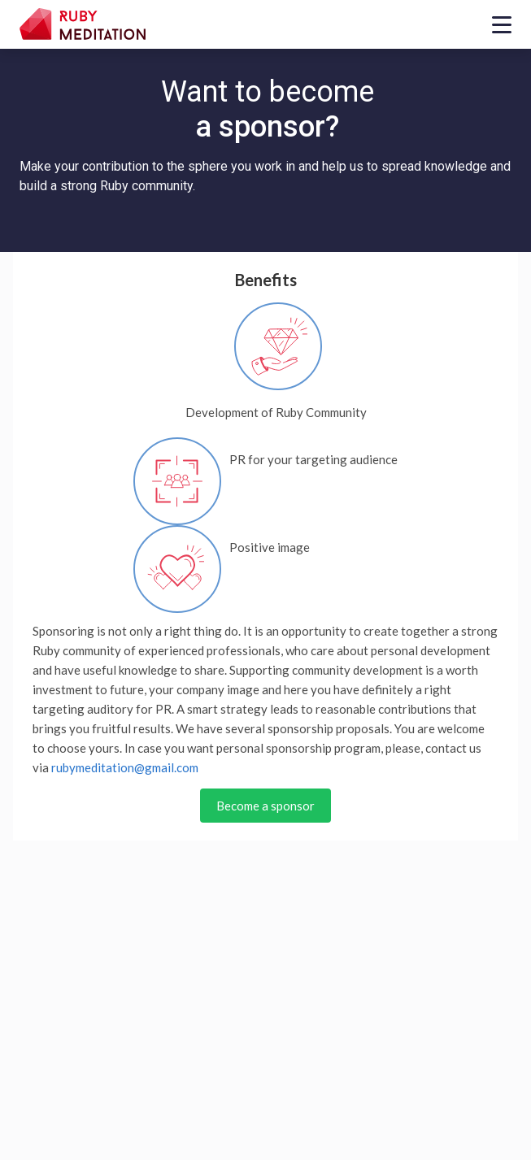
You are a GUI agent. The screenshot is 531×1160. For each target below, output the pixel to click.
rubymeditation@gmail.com (124, 767)
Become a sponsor (265, 805)
